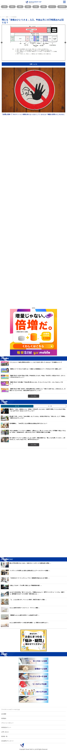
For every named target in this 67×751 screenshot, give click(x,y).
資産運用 (62, 6)
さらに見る (33, 396)
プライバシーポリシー (7, 722)
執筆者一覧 (4, 736)
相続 (20, 6)
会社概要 (3, 713)
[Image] (34, 2)
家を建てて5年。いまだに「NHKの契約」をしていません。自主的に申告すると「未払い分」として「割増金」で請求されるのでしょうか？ (38, 417)
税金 (28, 6)
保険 (43, 6)
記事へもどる (33, 64)
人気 (4, 6)
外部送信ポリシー (6, 727)
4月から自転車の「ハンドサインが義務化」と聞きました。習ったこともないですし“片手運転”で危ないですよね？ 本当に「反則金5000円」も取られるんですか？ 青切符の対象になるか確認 (38, 431)
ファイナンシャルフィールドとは (10, 709)
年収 (12, 6)
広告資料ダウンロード (7, 740)
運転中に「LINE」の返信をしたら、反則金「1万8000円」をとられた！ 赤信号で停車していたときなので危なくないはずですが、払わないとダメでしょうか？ (38, 410)
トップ (2, 16)
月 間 (50, 406)
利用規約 (3, 718)
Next (65, 42)
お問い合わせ (5, 731)
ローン (52, 6)
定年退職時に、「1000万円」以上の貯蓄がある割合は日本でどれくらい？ (28, 423)
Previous (2, 42)
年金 (35, 6)
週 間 (17, 406)
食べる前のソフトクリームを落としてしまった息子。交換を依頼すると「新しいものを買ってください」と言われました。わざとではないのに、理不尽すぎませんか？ (37, 438)
